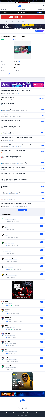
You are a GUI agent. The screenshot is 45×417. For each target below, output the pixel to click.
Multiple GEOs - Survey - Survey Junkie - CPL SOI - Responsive (15, 162)
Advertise (34, 405)
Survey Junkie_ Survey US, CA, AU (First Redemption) (13, 150)
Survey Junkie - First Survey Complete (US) (10, 120)
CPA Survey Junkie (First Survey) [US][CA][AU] (11, 156)
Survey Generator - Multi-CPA (7, 97)
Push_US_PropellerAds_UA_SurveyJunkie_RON (11, 192)
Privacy (18, 405)
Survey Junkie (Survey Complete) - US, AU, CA (11, 132)
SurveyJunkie (4, 197)
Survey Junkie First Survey (7, 114)
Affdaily (14, 0)
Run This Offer (5, 74)
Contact (29, 405)
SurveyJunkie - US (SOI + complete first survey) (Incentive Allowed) (16, 144)
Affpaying (8, 0)
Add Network (23, 405)
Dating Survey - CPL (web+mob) (8, 103)
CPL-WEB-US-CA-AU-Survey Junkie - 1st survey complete (14, 179)
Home (3, 21)
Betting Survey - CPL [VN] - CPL (8, 109)
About (14, 405)
